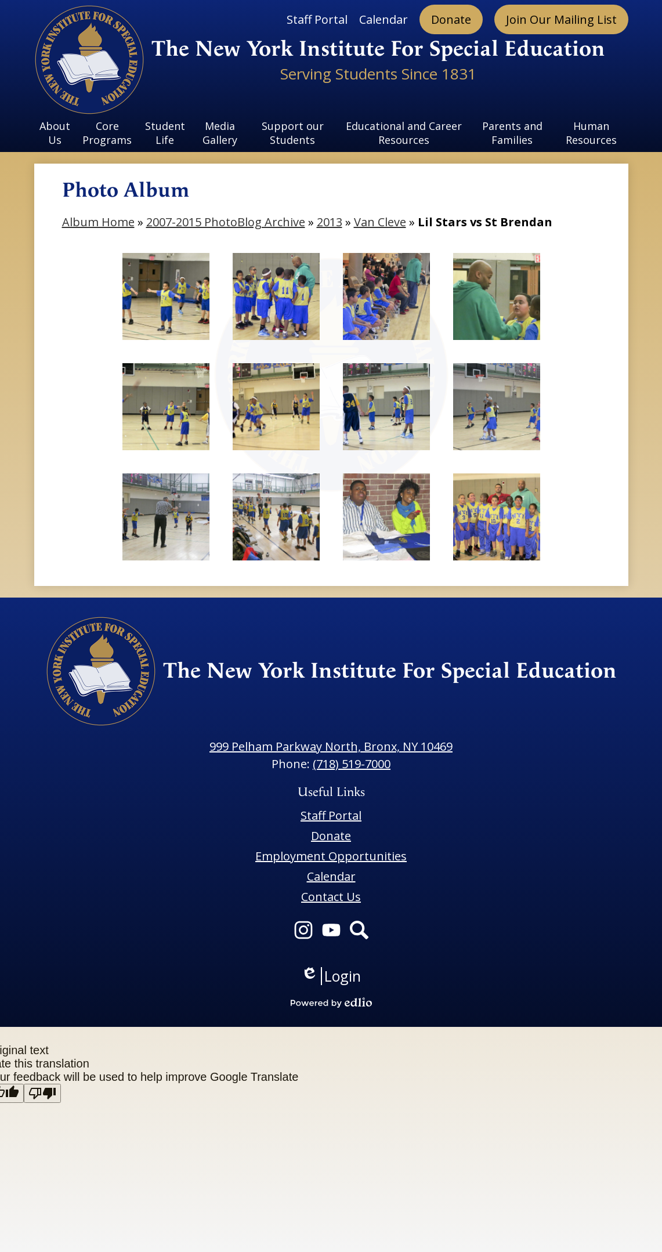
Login (331, 976)
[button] (55, 132)
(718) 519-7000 (351, 764)
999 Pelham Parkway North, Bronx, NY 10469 (331, 746)
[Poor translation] (42, 1093)
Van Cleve (380, 222)
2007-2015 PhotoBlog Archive (225, 222)
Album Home (98, 222)
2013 (329, 222)
